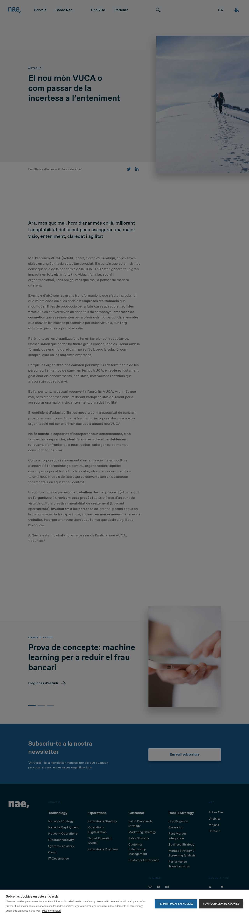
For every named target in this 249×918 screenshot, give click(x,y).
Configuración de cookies (221, 903)
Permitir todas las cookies (176, 904)
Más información (51, 910)
